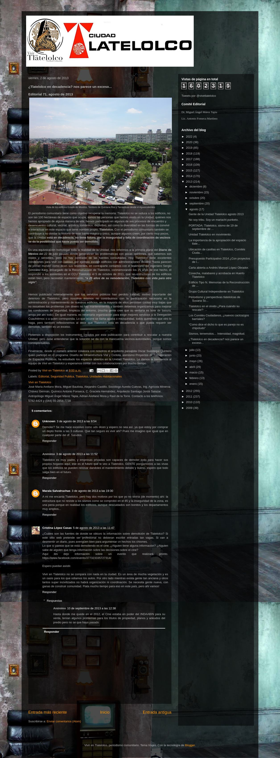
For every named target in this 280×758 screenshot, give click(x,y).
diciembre (196, 186)
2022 (189, 136)
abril (192, 367)
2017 (189, 159)
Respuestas (54, 600)
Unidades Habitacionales (106, 376)
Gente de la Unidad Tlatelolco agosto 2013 (216, 214)
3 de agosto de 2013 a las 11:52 (77, 454)
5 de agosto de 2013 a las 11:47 (94, 527)
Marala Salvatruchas (56, 490)
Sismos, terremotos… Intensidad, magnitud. (217, 333)
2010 (189, 402)
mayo (193, 361)
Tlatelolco (82, 376)
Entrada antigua (157, 712)
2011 (189, 396)
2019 (189, 147)
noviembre (196, 192)
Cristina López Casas (57, 527)
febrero (194, 378)
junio (192, 355)
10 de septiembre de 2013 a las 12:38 (91, 608)
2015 (189, 170)
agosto (194, 209)
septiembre (197, 203)
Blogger (190, 745)
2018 (189, 153)
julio (192, 350)
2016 (189, 164)
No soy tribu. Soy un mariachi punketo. (213, 219)
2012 (189, 391)
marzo (193, 372)
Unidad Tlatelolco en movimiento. (210, 234)
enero (193, 383)
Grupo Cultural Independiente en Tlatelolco (216, 291)
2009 (189, 408)
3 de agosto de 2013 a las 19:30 (92, 490)
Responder (49, 441)
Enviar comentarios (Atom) (64, 721)
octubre (194, 198)
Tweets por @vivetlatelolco (198, 95)
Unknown (49, 421)
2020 (189, 142)
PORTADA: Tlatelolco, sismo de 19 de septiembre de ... (213, 227)
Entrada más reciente (47, 712)
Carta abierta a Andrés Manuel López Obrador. (219, 267)
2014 (189, 176)
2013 (189, 181)
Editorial (44, 376)
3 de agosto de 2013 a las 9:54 (77, 421)
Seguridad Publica (62, 376)
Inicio (104, 712)
